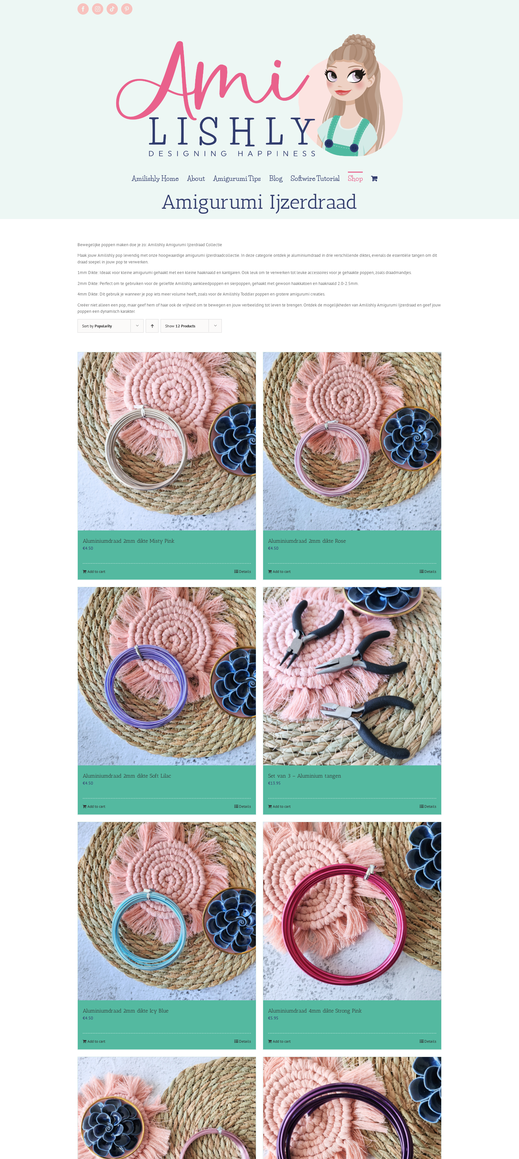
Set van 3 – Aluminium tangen (304, 776)
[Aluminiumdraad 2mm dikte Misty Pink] (167, 441)
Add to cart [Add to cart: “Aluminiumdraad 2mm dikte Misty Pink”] (96, 571)
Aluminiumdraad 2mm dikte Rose (307, 541)
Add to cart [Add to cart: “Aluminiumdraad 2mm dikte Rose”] (282, 571)
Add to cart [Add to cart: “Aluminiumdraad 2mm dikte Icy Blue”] (96, 1041)
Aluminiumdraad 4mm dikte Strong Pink (315, 1011)
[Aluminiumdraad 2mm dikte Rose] (352, 441)
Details (245, 571)
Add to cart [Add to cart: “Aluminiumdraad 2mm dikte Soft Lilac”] (96, 806)
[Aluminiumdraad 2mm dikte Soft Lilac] (167, 676)
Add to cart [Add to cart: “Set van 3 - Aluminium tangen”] (282, 806)
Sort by (97, 325)
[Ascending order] (152, 326)
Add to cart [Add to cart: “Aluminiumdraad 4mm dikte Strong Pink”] (282, 1041)
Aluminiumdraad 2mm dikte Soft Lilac (127, 776)
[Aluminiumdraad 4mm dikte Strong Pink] (352, 911)
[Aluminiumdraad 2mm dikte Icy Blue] (167, 911)
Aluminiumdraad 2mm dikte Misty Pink (128, 541)
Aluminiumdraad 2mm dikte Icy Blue (125, 1011)
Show (180, 325)
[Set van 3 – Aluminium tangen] (352, 676)
